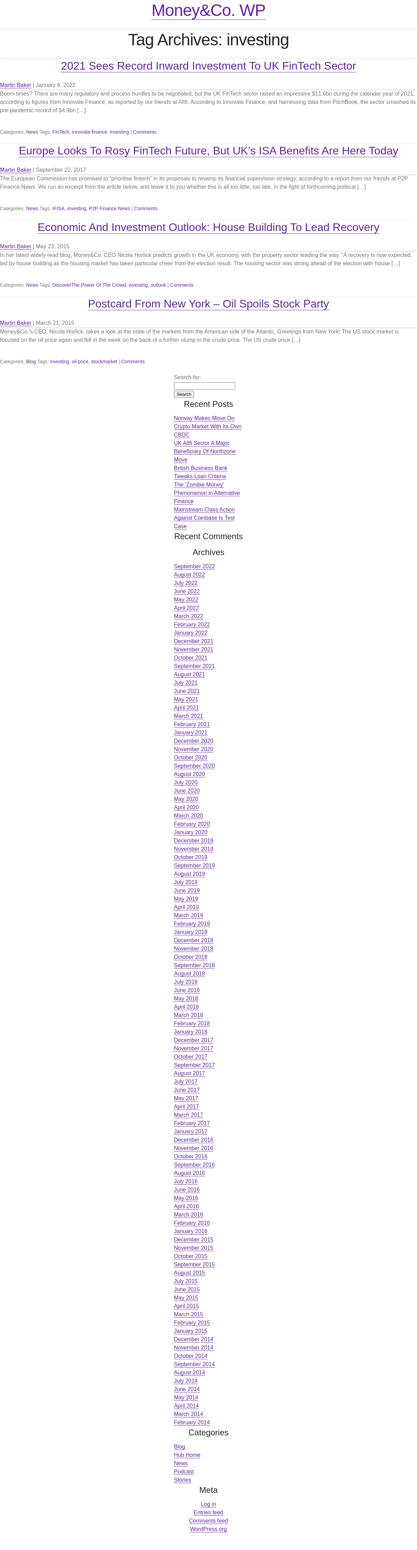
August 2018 (189, 974)
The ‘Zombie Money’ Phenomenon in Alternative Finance (207, 493)
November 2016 (193, 1148)
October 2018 (190, 957)
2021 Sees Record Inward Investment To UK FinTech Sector (208, 66)
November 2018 (193, 949)
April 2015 (186, 1306)
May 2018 (186, 998)
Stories (182, 1480)
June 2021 (187, 691)
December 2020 (193, 741)
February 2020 (192, 824)
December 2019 (193, 841)
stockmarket (104, 361)
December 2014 (193, 1339)
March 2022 (188, 616)
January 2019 (190, 932)
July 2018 (186, 982)
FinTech (61, 132)
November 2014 (193, 1348)
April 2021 (186, 708)
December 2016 (193, 1140)
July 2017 (186, 1082)
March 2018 (188, 1015)
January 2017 (190, 1131)
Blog (31, 361)
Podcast (184, 1472)
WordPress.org (208, 1529)
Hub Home (187, 1455)
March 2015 (188, 1314)
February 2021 (192, 724)
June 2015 (187, 1289)
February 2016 (192, 1223)
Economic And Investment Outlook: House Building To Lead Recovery (208, 227)
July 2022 (186, 583)
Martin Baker (15, 85)
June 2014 (187, 1389)
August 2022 (189, 575)
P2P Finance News (109, 208)
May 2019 (186, 899)
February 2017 (192, 1123)
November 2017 (193, 1048)
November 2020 (193, 749)
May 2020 (186, 799)
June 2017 (187, 1090)
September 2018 (194, 965)
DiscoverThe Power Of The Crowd (89, 285)
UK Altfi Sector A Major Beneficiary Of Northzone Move (205, 451)
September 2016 (194, 1165)
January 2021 (190, 733)
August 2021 (189, 674)
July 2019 (186, 882)
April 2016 (186, 1206)
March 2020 (188, 816)
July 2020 (186, 782)
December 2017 (193, 1040)
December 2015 (193, 1239)
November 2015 (193, 1248)
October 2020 (190, 757)
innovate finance (89, 132)
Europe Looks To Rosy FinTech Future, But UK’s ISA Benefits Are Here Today (208, 150)
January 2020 (190, 832)
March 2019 (188, 915)
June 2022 (187, 591)
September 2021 (194, 666)
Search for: (187, 377)
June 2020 (187, 791)
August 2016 (189, 1173)
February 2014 (192, 1422)
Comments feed (208, 1521)
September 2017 (194, 1065)
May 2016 (186, 1198)
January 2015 (190, 1331)
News (32, 132)
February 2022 (192, 624)
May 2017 (186, 1098)
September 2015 (194, 1264)
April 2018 (186, 1007)
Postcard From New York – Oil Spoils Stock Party (208, 303)
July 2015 (186, 1281)
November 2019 (193, 849)
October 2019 (190, 857)
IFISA (59, 208)
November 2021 (193, 649)
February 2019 (192, 924)
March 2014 (188, 1414)
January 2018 (190, 1032)
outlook (158, 285)
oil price (80, 361)
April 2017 (186, 1107)
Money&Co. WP (208, 10)
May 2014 (186, 1397)
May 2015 (186, 1298)
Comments (145, 132)
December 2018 (193, 940)
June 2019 (187, 890)
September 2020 (194, 766)
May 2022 (186, 600)
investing (119, 132)
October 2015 (190, 1256)
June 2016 (187, 1190)
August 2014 (189, 1372)
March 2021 (188, 716)
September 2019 (194, 865)
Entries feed (208, 1512)
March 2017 (188, 1115)
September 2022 (194, 566)
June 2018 (187, 990)
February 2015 (192, 1323)
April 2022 (186, 608)
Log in (208, 1504)
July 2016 (186, 1181)
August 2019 (189, 874)
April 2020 (186, 807)
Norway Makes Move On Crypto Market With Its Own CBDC (208, 426)
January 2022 (190, 633)
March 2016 (188, 1215)
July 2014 (186, 1381)
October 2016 (190, 1156)
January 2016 (190, 1231)
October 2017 (190, 1057)
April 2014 (186, 1406)
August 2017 (189, 1073)
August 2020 (189, 774)
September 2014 (194, 1364)
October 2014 (190, 1356)
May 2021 (186, 699)
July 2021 (186, 683)
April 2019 (186, 907)
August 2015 (189, 1273)
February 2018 (192, 1023)
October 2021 (190, 658)
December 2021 (193, 641)
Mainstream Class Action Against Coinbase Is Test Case (204, 518)
